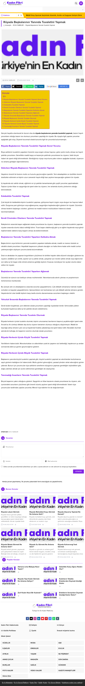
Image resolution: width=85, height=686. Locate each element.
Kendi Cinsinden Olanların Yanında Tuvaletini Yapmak (22, 107)
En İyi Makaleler (7, 683)
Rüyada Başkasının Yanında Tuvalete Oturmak (20, 118)
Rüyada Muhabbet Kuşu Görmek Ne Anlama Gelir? (42, 513)
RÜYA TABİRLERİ (18, 25)
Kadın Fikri (33, 683)
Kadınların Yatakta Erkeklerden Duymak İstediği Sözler (70, 581)
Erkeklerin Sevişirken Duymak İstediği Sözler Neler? (71, 594)
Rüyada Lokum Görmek (10, 512)
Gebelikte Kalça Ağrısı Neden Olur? (70, 568)
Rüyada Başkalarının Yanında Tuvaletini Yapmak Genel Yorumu (25, 99)
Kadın (45, 683)
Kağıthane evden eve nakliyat (72, 683)
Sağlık (40, 683)
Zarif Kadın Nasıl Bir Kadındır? (29, 593)
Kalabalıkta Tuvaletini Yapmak (14, 105)
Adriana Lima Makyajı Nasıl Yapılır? (28, 568)
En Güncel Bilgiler (54, 683)
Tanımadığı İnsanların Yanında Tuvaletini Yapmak (21, 126)
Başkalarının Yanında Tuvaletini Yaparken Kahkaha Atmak (24, 110)
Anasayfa (7, 25)
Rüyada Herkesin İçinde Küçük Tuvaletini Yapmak (21, 121)
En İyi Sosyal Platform (21, 683)
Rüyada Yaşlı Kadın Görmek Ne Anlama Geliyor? (28, 580)
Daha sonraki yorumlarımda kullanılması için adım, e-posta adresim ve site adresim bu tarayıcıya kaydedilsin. (40, 467)
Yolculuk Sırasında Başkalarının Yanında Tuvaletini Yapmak (24, 116)
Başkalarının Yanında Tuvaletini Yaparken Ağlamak (21, 113)
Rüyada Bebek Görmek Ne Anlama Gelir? (11, 545)
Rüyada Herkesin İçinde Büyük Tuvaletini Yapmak (22, 124)
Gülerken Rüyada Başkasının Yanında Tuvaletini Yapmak (23, 102)
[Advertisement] (42, 411)
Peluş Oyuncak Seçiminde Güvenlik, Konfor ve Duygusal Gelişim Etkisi (54, 15)
